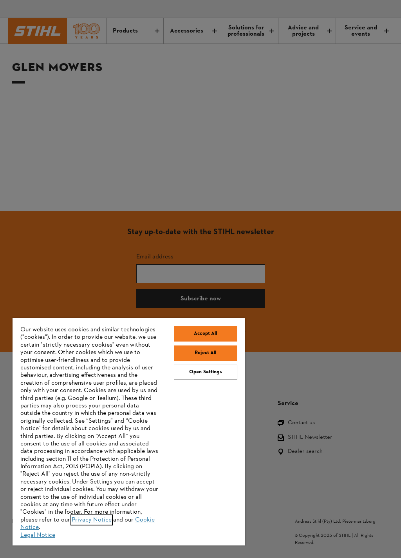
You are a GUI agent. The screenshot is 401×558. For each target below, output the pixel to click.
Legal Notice (37, 535)
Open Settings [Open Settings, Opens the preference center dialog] (205, 372)
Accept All (205, 333)
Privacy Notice (92, 520)
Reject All (205, 352)
